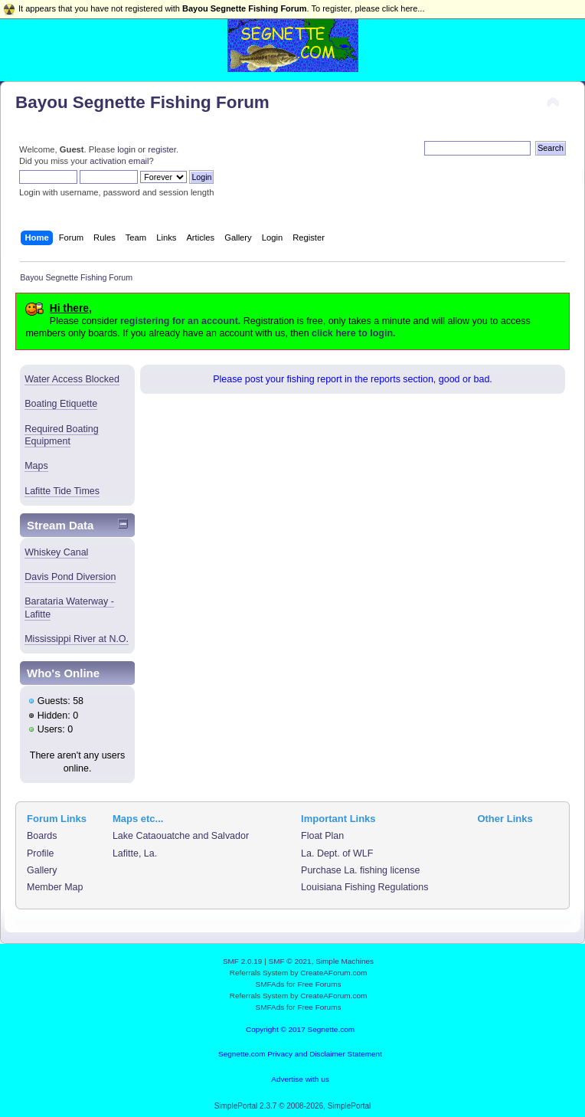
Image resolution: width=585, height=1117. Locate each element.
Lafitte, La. (135, 853)
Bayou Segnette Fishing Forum (142, 102)
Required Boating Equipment (61, 435)
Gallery (42, 870)
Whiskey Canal (56, 552)
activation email (119, 160)
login (126, 149)
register (162, 149)
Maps (36, 465)
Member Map (55, 887)
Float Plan (322, 835)
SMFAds (270, 984)
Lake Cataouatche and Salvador (181, 835)
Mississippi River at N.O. (77, 639)
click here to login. (353, 333)
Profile (40, 853)
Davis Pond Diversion (70, 577)
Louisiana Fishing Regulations (364, 887)
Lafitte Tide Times (62, 491)
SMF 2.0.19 (243, 961)
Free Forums (319, 984)
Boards (42, 835)
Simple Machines (344, 961)
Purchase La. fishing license (360, 870)
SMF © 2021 (290, 961)
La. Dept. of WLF (337, 853)
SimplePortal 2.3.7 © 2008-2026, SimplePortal (292, 1106)
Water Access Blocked (72, 379)
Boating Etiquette (61, 403)
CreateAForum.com (333, 972)
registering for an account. (180, 321)
